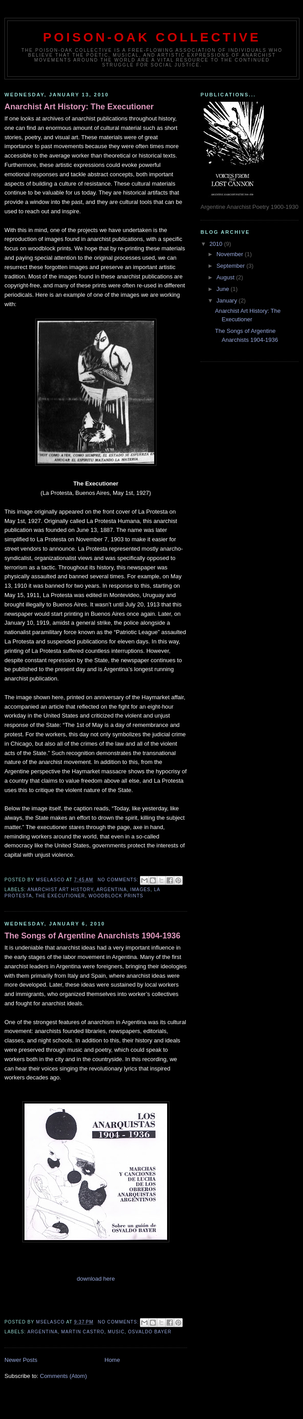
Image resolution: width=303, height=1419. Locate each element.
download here (96, 1278)
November (231, 254)
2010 (216, 244)
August (226, 277)
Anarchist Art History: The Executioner (79, 106)
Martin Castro (82, 1331)
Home (112, 1360)
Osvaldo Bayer (150, 1331)
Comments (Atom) (63, 1376)
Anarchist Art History (60, 889)
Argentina (111, 889)
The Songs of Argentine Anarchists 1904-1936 (92, 935)
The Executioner (60, 895)
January (228, 300)
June (224, 289)
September (231, 265)
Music (116, 1331)
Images (140, 889)
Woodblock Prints (116, 895)
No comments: (119, 879)
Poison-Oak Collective (152, 37)
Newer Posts (20, 1360)
